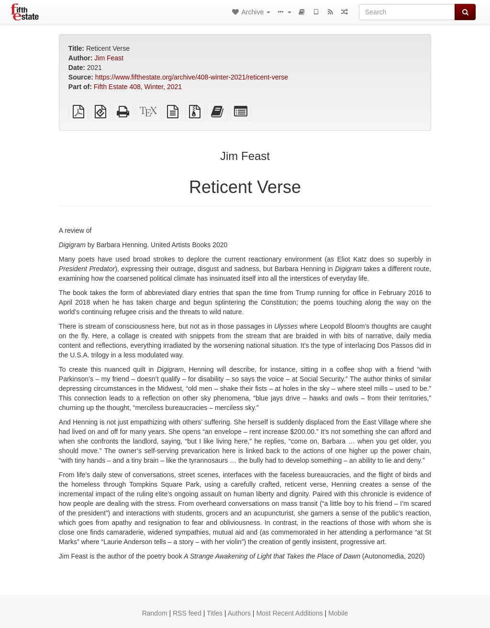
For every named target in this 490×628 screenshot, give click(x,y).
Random (154, 613)
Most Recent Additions (289, 613)
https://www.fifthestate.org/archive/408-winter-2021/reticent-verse (191, 77)
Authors (239, 613)
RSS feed (187, 613)
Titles (215, 613)
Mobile (338, 613)
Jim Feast (108, 58)
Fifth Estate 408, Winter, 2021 (138, 87)
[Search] (407, 12)
